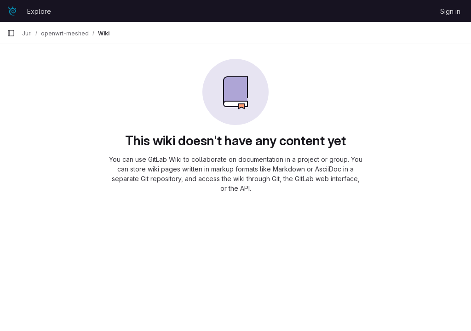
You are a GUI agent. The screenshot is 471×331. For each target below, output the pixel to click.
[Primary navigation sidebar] (11, 33)
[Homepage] (12, 11)
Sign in (450, 11)
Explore (39, 11)
